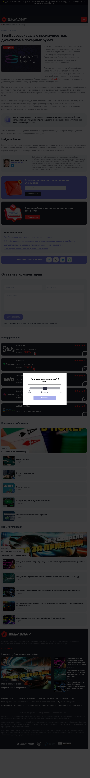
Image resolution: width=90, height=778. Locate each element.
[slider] (45, 388)
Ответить (45, 398)
